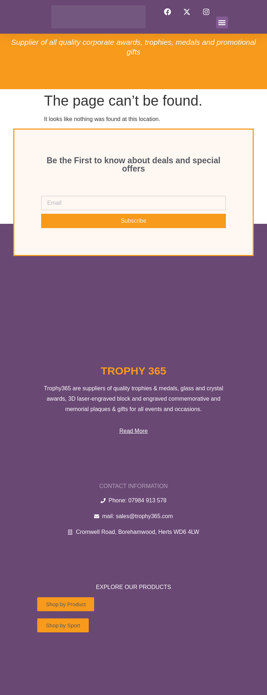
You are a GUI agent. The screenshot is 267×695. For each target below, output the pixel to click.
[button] (222, 22)
